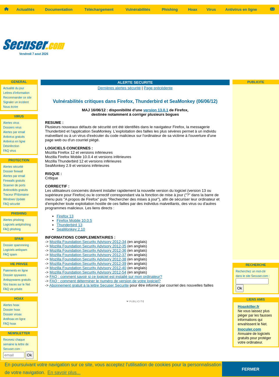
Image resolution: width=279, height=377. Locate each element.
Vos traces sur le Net (16, 284)
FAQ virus (9, 150)
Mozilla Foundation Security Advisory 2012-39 (88, 263)
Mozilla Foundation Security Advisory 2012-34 (88, 242)
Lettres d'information (16, 92)
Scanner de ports (14, 185)
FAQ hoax (9, 323)
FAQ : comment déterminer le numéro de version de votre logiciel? (105, 281)
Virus (211, 9)
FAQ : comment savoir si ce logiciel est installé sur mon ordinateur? (106, 276)
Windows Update (14, 199)
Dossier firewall (13, 171)
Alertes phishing (13, 219)
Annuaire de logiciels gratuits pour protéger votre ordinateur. (254, 338)
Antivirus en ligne (241, 9)
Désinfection (11, 146)
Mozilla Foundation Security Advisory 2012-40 (88, 268)
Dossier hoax (11, 309)
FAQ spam (10, 254)
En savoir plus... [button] (64, 372)
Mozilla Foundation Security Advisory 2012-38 (88, 259)
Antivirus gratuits (14, 136)
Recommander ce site (17, 97)
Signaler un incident (16, 102)
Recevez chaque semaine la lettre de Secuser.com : (15, 344)
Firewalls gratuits (14, 180)
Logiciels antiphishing (17, 224)
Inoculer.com (249, 329)
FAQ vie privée (12, 289)
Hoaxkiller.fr (248, 306)
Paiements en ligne (15, 270)
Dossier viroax (12, 314)
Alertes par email (14, 132)
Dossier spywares (14, 275)
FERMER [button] (251, 369)
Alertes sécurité (13, 166)
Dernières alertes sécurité (119, 88)
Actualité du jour (13, 88)
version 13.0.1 (155, 110)
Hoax (192, 9)
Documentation (59, 9)
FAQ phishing (12, 229)
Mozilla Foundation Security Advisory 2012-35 (88, 246)
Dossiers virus (12, 127)
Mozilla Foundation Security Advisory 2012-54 (88, 272)
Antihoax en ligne (14, 319)
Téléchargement (99, 9)
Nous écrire (10, 106)
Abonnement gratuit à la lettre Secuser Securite (89, 285)
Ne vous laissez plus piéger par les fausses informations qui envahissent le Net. (255, 317)
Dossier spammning (16, 245)
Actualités (26, 9)
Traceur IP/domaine (15, 194)
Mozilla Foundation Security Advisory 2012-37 (88, 255)
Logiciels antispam (15, 249)
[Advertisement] (173, 46)
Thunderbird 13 (69, 225)
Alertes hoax (11, 305)
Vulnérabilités (138, 9)
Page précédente (158, 88)
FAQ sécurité (11, 204)
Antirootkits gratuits (15, 190)
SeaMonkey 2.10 (71, 229)
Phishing (170, 9)
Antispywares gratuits (17, 279)
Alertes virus (11, 122)
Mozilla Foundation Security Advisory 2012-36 (88, 250)
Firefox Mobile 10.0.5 (74, 220)
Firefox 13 (65, 216)
